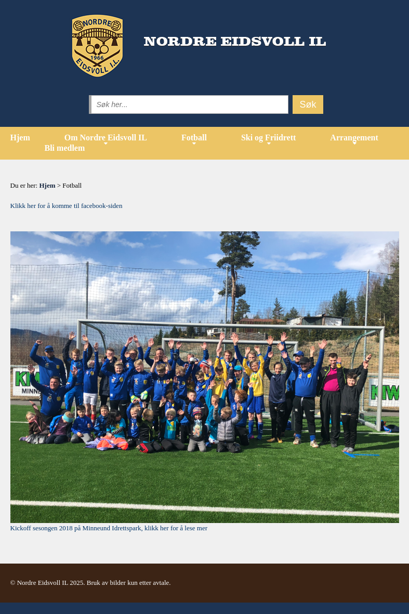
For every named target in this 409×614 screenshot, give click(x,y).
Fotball (194, 137)
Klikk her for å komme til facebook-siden (66, 206)
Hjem (20, 137)
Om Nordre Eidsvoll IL (105, 137)
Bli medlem (65, 147)
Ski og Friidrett (268, 137)
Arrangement (354, 137)
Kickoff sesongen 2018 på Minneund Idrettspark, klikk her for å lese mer (109, 528)
